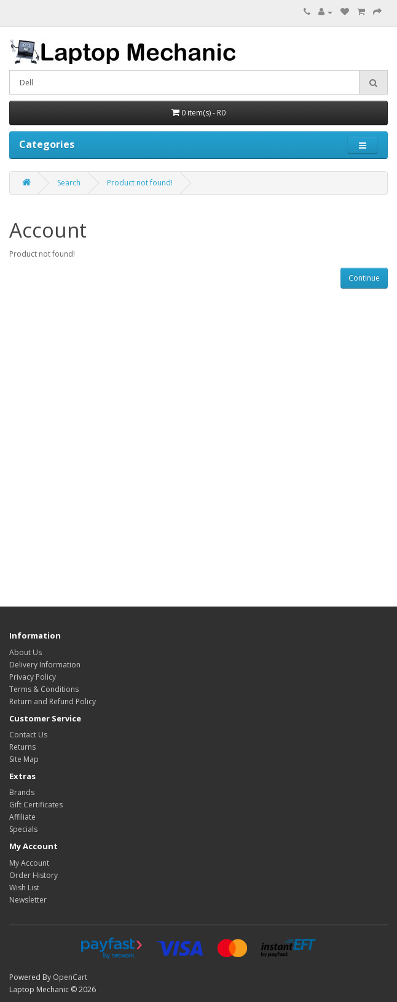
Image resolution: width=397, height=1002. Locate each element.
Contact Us (28, 734)
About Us (25, 652)
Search (69, 182)
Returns (22, 747)
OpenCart (70, 977)
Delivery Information (45, 664)
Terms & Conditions (44, 689)
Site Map (24, 759)
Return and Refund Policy (52, 701)
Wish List (24, 887)
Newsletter (28, 900)
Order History (33, 875)
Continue (364, 278)
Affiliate (22, 817)
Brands (21, 792)
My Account (29, 863)
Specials (23, 829)
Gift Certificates (36, 804)
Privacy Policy (32, 677)
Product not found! (140, 182)
